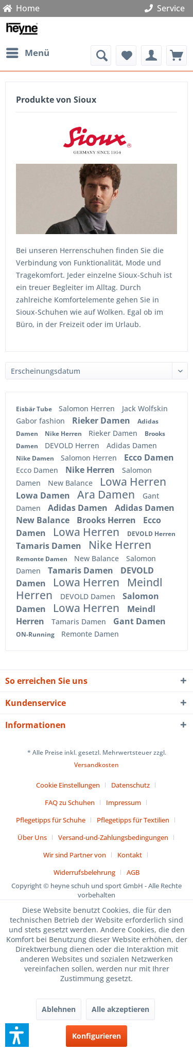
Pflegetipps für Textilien (133, 820)
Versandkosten (96, 764)
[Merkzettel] (126, 55)
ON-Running (36, 634)
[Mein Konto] (151, 55)
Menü (27, 52)
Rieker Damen (102, 420)
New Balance (71, 483)
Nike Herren (64, 433)
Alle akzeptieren (120, 1009)
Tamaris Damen (49, 545)
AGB (133, 872)
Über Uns (32, 837)
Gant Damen (139, 621)
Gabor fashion (41, 421)
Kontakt (129, 854)
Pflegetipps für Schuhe (50, 820)
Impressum (123, 802)
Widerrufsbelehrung (84, 872)
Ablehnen (59, 1009)
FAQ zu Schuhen (70, 802)
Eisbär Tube (35, 409)
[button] (17, 1035)
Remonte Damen (42, 558)
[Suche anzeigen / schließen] (101, 55)
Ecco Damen (149, 457)
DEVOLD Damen (88, 596)
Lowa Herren (133, 481)
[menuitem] (27, 53)
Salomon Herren (88, 408)
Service (167, 8)
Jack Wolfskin (145, 408)
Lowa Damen (44, 495)
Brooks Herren (107, 520)
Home (21, 8)
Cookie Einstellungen (68, 785)
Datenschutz (130, 785)
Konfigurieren (96, 1036)
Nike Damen (36, 458)
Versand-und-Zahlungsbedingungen (113, 837)
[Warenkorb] (176, 55)
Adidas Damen (132, 445)
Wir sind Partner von (74, 854)
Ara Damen (107, 494)
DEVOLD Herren (73, 445)
